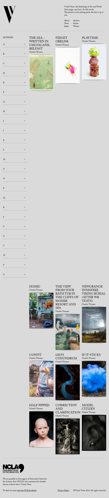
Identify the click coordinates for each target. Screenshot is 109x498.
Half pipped (39, 405)
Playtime (90, 38)
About (66, 21)
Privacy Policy (63, 490)
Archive (76, 21)
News (66, 23)
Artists (75, 23)
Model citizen (88, 407)
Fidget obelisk (62, 40)
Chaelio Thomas (36, 52)
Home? (34, 287)
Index (66, 26)
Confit (35, 355)
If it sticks (91, 355)
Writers (76, 26)
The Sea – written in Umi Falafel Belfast (39, 44)
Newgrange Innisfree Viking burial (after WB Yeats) (94, 294)
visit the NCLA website (26, 490)
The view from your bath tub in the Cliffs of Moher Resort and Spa (66, 297)
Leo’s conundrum (66, 357)
